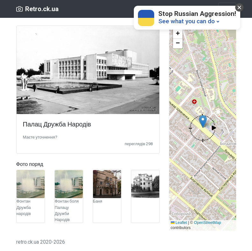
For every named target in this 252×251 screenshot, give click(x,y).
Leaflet (179, 222)
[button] (40, 137)
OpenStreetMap (207, 222)
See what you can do (186, 21)
